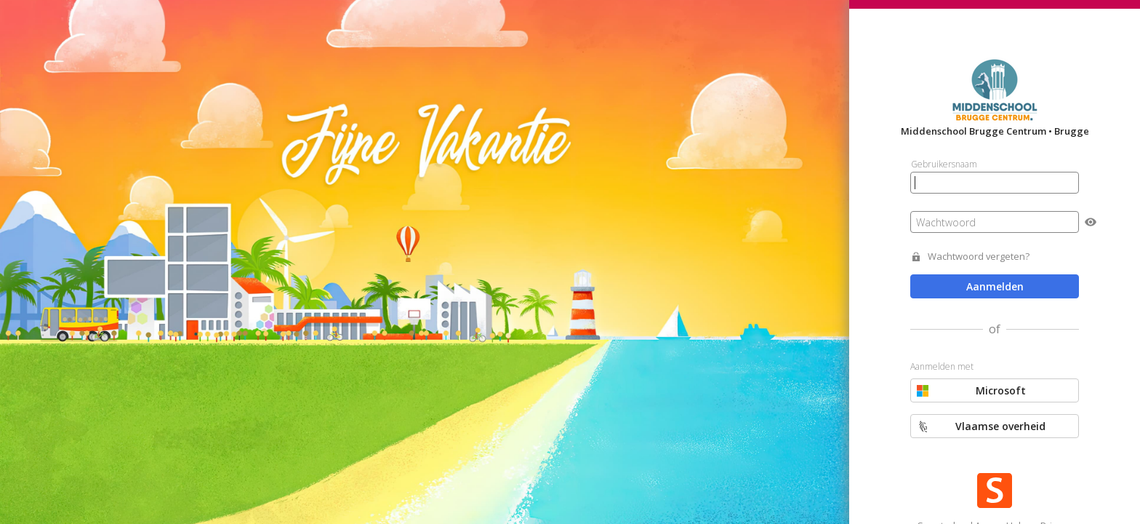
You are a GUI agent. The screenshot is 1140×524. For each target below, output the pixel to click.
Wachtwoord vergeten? (978, 256)
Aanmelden (995, 286)
